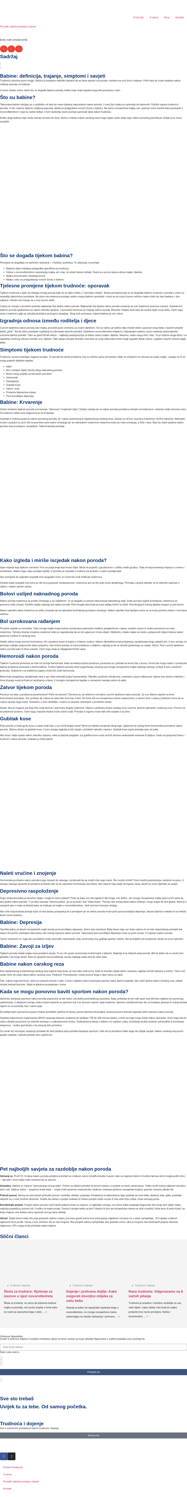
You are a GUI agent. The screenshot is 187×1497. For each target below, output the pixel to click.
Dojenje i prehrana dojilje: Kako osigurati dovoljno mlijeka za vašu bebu (91, 1296)
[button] (4, 48)
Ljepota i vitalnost (14, 1364)
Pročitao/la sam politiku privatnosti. (23, 1379)
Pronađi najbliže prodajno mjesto (18, 26)
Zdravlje (8, 1357)
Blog (166, 17)
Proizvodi (138, 17)
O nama (154, 17)
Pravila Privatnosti (13, 1467)
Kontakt (179, 17)
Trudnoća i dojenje (14, 1360)
